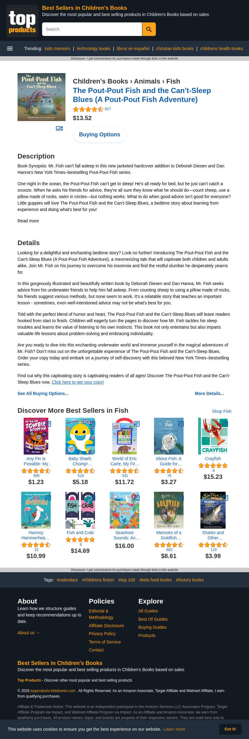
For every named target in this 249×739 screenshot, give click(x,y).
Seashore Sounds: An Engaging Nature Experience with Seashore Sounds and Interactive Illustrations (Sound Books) (124, 535)
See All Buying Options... (43, 393)
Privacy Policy (102, 633)
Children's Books (100, 81)
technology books (93, 48)
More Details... (209, 393)
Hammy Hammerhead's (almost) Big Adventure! (36, 535)
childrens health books (221, 48)
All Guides (148, 610)
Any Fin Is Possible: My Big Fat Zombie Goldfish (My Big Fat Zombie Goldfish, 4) (36, 461)
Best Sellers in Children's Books (84, 8)
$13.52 (82, 118)
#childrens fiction (98, 579)
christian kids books (175, 48)
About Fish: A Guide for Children (168, 461)
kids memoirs (57, 48)
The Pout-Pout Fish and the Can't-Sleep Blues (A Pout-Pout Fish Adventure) (142, 95)
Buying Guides (152, 627)
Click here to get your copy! (78, 382)
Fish (173, 81)
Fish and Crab (80, 532)
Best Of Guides (153, 619)
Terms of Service (105, 641)
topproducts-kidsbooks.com (52, 691)
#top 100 (126, 579)
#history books (190, 579)
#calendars (67, 579)
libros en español (133, 48)
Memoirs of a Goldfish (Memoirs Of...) (168, 535)
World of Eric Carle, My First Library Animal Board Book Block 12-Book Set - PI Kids (125, 461)
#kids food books (156, 579)
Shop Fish (221, 411)
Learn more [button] (175, 729)
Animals (147, 81)
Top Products (30, 680)
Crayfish (213, 458)
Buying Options (99, 134)
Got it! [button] (230, 729)
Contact (96, 649)
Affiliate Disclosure (106, 625)
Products (146, 635)
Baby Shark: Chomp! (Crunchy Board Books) (80, 461)
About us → (29, 632)
